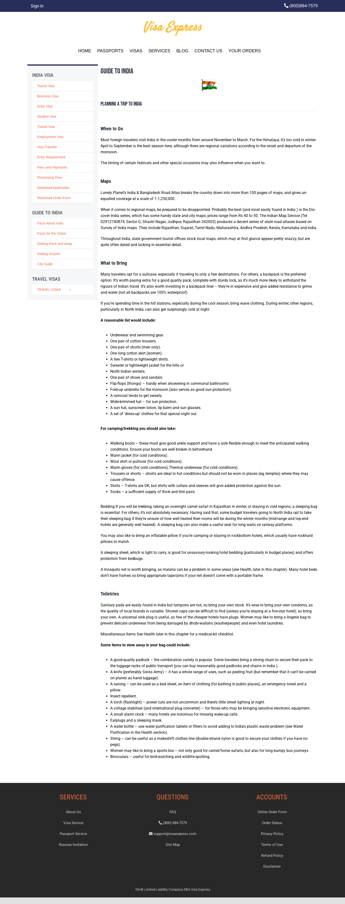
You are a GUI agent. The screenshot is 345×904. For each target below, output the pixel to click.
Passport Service (73, 834)
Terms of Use (272, 844)
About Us (73, 812)
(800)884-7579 (303, 5)
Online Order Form (272, 812)
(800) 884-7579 (173, 823)
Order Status (272, 823)
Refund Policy (272, 855)
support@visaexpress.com (172, 834)
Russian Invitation (73, 844)
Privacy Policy (272, 834)
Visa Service (73, 823)
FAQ (172, 812)
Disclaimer (272, 866)
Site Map (173, 844)
